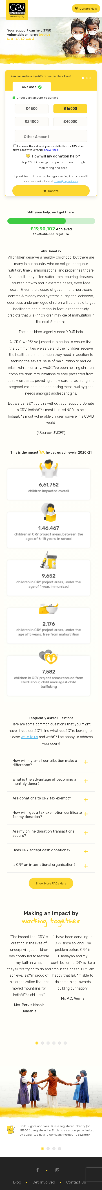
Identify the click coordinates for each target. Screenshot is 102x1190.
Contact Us (76, 1182)
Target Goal (61, 234)
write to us (29, 737)
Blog (17, 1182)
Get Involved (44, 1182)
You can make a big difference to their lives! (41, 76)
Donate (51, 191)
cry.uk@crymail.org (66, 181)
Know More (51, 149)
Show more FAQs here (51, 883)
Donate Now (86, 8)
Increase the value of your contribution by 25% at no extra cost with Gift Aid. (48, 148)
